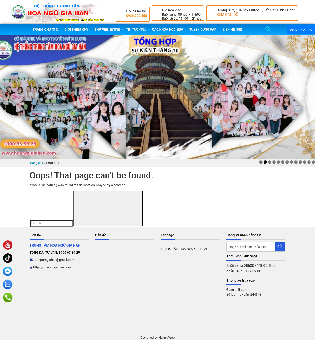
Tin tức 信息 (136, 29)
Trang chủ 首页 (45, 29)
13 (313, 162)
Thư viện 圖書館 (107, 29)
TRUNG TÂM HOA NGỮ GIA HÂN (184, 249)
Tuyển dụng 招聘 (203, 29)
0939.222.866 (136, 16)
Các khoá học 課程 (167, 29)
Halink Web (167, 338)
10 (300, 162)
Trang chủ (36, 163)
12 (309, 162)
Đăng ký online (300, 29)
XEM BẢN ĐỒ (228, 14)
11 (304, 162)
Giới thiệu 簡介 (76, 29)
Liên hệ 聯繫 (232, 29)
